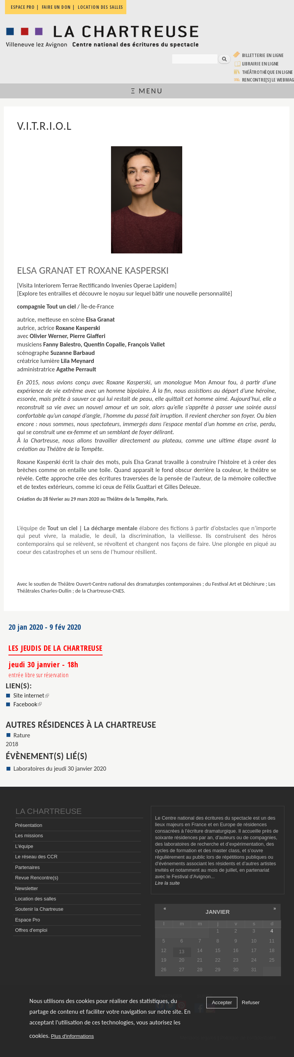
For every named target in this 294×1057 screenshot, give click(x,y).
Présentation (28, 825)
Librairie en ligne (260, 63)
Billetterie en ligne (263, 55)
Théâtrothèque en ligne (267, 72)
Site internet (31, 695)
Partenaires (27, 867)
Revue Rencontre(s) (36, 878)
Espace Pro (27, 920)
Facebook (27, 704)
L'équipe (24, 846)
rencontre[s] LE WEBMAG (268, 80)
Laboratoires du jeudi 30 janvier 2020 (59, 768)
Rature (21, 735)
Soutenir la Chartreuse (39, 909)
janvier (218, 912)
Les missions (29, 835)
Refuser (251, 1002)
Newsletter (26, 888)
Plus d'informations (72, 1036)
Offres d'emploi (31, 930)
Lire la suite (167, 883)
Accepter (222, 1002)
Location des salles (35, 899)
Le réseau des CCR (36, 856)
